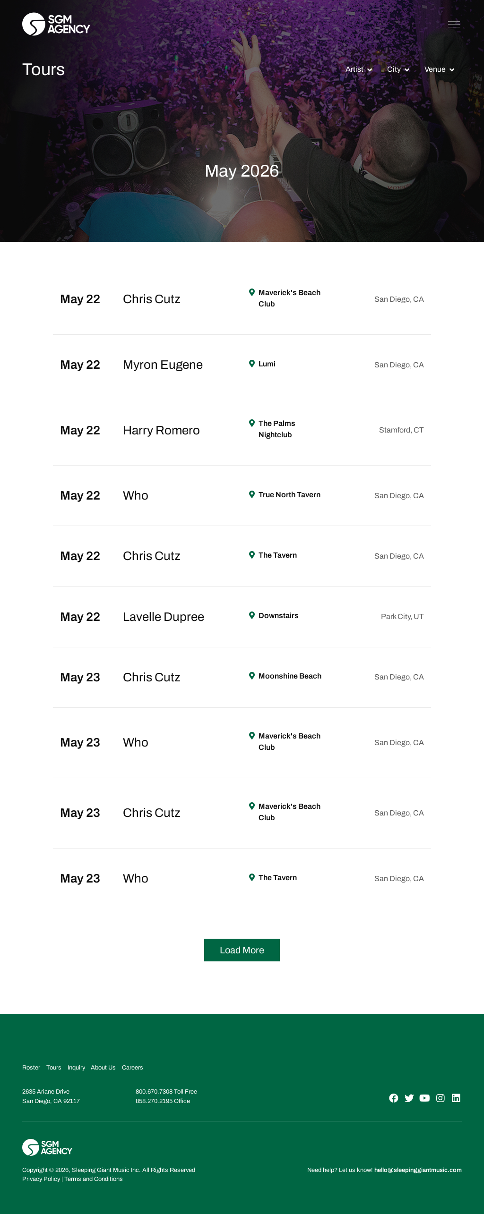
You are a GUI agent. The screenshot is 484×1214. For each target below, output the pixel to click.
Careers (132, 1067)
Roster (31, 1067)
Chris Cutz (152, 299)
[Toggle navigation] (454, 24)
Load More (242, 950)
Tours (53, 1067)
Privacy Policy (41, 1179)
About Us (103, 1067)
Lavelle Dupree (163, 616)
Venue (435, 69)
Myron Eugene (163, 364)
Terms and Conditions (93, 1179)
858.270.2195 (154, 1101)
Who (135, 495)
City (394, 69)
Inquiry (76, 1067)
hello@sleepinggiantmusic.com (418, 1170)
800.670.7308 (154, 1091)
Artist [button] (354, 69)
